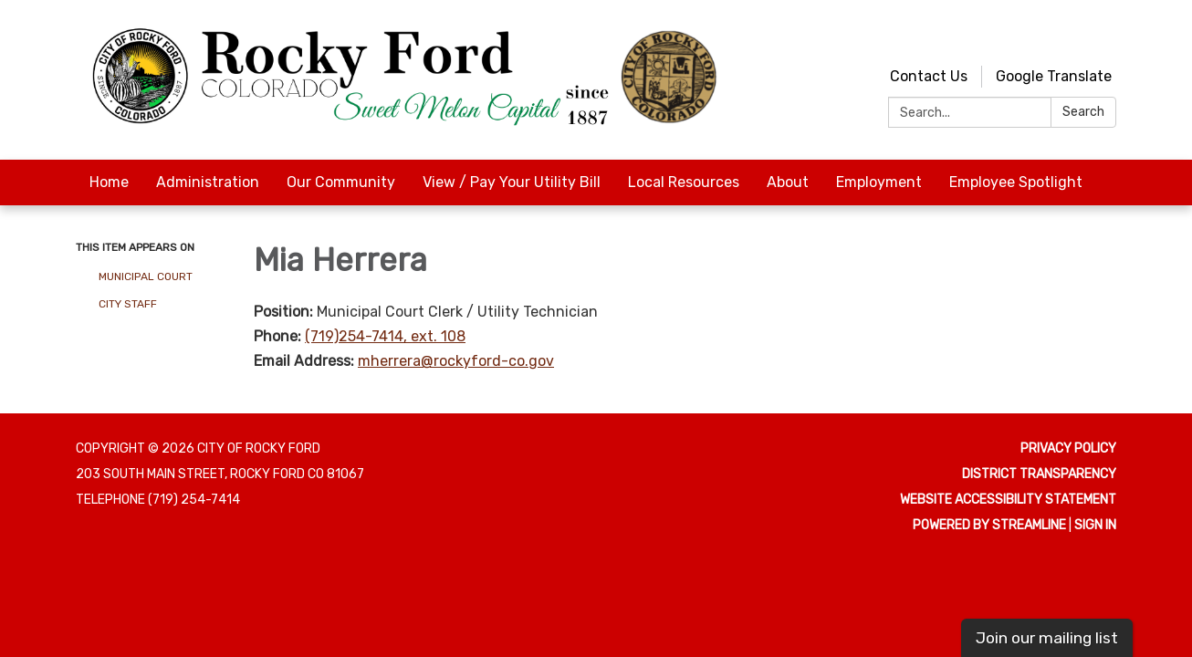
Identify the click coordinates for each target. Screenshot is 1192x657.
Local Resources (683, 182)
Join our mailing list (1047, 638)
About (788, 182)
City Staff (128, 303)
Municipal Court (146, 276)
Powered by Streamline (989, 525)
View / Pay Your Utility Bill (512, 182)
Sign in (1095, 525)
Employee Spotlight (1015, 182)
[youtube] (1071, 36)
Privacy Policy (1068, 448)
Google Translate (1054, 76)
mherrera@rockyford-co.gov (456, 361)
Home (109, 182)
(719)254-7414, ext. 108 (385, 336)
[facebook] (1104, 36)
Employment (879, 182)
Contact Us (928, 76)
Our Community (341, 182)
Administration (207, 182)
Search (1083, 112)
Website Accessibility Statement (1008, 499)
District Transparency (1039, 474)
